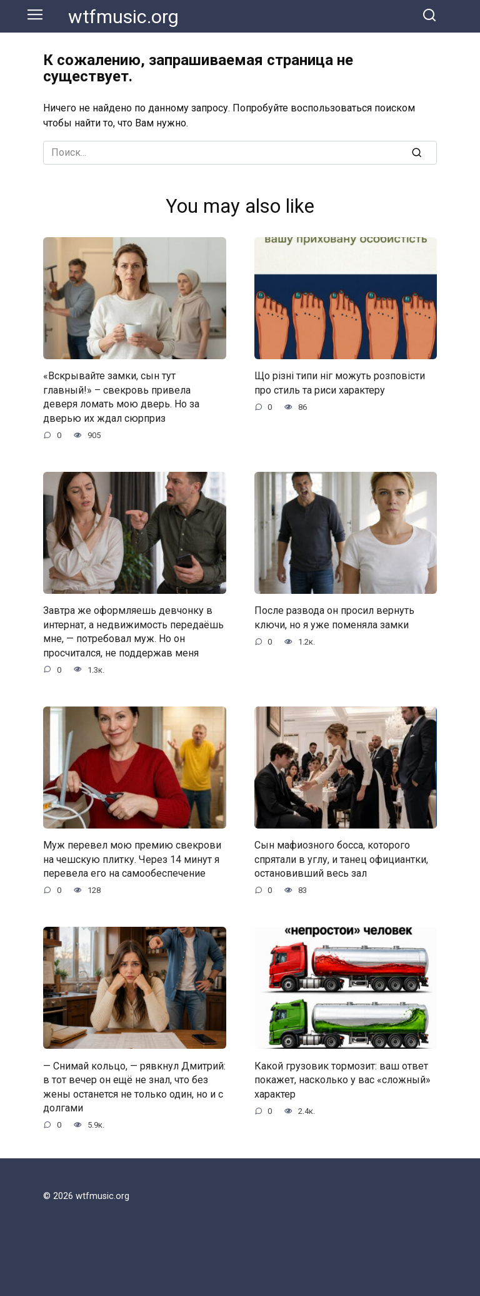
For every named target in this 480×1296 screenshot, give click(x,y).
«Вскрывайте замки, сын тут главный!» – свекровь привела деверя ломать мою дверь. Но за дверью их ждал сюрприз (121, 397)
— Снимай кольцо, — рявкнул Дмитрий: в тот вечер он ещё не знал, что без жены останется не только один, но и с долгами (134, 1086)
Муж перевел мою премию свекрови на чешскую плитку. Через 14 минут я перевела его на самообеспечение (132, 859)
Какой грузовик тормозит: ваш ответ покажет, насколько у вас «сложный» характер (342, 1079)
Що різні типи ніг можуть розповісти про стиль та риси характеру (339, 382)
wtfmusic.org (123, 17)
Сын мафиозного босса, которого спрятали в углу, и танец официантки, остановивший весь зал (341, 859)
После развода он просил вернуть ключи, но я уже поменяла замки (334, 617)
